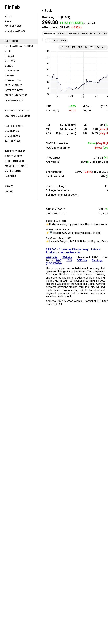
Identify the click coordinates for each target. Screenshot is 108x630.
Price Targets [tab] (13, 156)
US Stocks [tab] (11, 41)
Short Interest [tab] (14, 161)
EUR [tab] (56, 40)
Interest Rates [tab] (14, 90)
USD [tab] (49, 40)
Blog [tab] (8, 21)
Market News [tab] (13, 25)
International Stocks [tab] (19, 46)
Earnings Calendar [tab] (17, 110)
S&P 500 (51, 249)
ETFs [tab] (8, 51)
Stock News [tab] (12, 136)
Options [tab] (10, 61)
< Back (47, 11)
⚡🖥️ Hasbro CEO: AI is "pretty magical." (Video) (73, 232)
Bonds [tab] (9, 65)
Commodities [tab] (13, 80)
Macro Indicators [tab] (16, 95)
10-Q (59, 260)
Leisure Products (70, 252)
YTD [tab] (80, 47)
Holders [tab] (73, 33)
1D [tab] (61, 47)
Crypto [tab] (9, 75)
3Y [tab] (91, 47)
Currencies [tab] (12, 70)
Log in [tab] (8, 191)
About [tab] (9, 186)
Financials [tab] (88, 33)
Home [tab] (8, 16)
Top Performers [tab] (15, 151)
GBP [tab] (63, 40)
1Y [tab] (86, 47)
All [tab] (104, 47)
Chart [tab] (62, 33)
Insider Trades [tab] (14, 126)
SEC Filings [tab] (12, 131)
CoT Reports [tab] (13, 171)
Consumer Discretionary (73, 249)
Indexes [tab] (10, 56)
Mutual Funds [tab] (13, 85)
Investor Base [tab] (14, 100)
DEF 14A (82, 260)
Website (67, 257)
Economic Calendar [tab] (17, 116)
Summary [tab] (49, 33)
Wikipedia (51, 257)
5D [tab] (67, 47)
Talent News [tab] (13, 141)
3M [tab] (73, 47)
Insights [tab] (10, 176)
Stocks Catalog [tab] (15, 31)
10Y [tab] (97, 47)
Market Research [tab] (16, 166)
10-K (69, 260)
